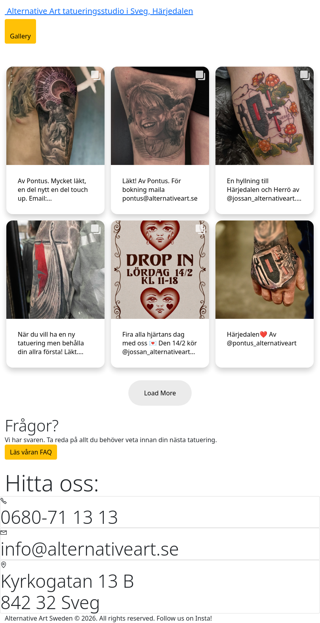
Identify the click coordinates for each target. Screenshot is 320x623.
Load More (160, 393)
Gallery (20, 36)
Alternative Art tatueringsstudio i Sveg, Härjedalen (100, 11)
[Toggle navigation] (10, 51)
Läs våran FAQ (31, 452)
